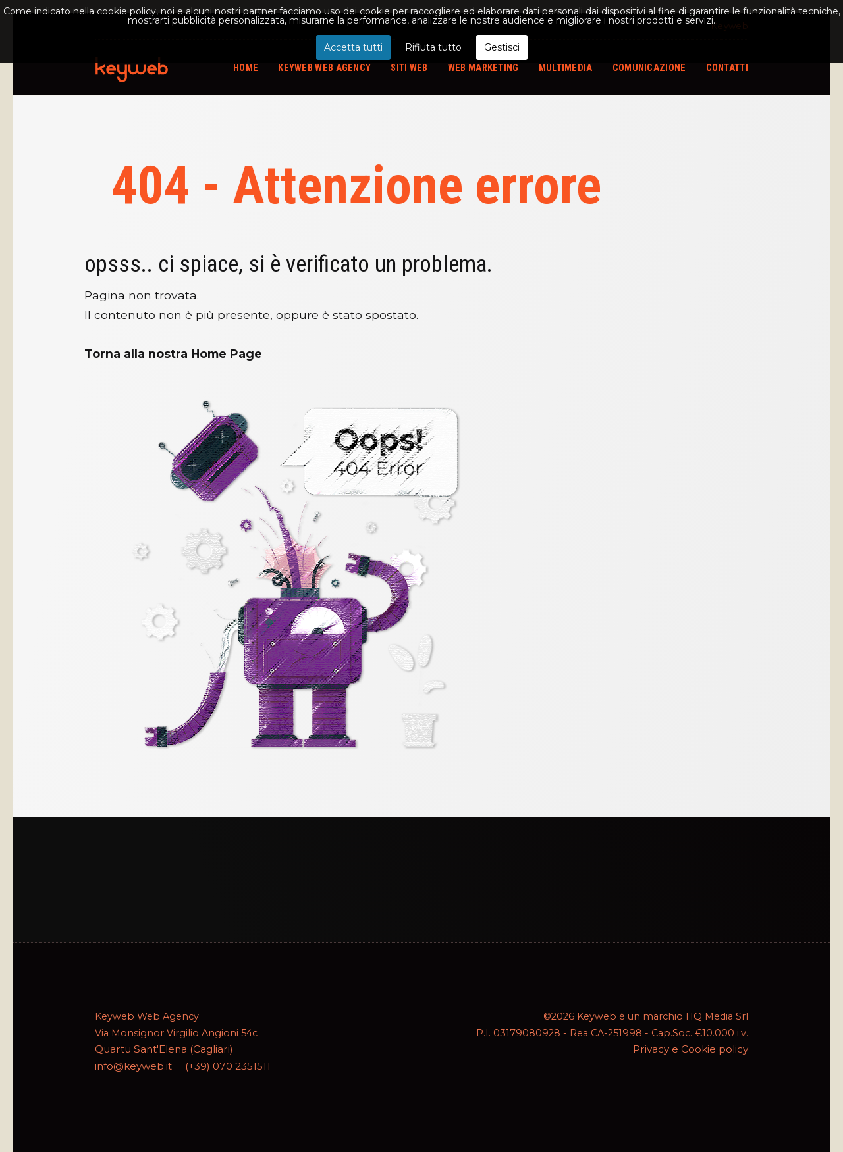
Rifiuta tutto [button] (433, 47)
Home (245, 68)
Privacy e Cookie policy (693, 1049)
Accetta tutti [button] (353, 47)
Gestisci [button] (502, 47)
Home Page (226, 354)
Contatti (727, 68)
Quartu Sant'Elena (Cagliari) (160, 1049)
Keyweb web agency (324, 68)
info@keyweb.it (132, 1065)
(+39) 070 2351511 (224, 1065)
